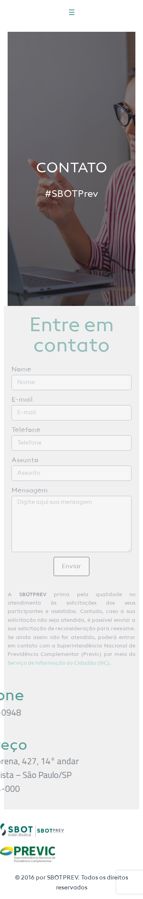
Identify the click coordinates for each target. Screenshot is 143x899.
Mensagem (29, 490)
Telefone (25, 430)
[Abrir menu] (71, 12)
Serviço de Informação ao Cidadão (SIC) (58, 663)
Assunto (25, 460)
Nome (21, 369)
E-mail (22, 399)
